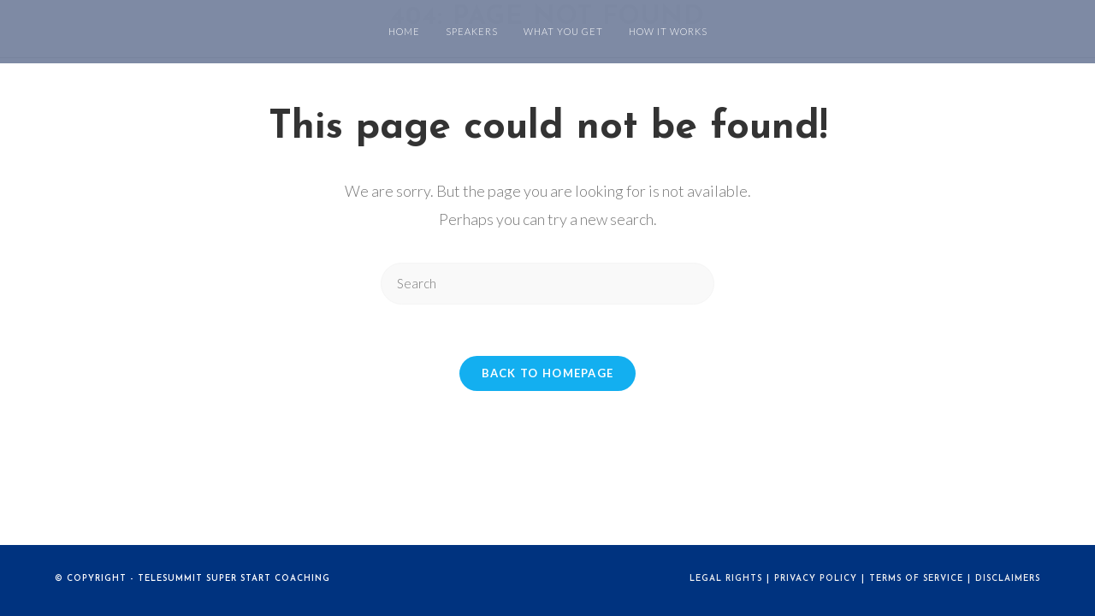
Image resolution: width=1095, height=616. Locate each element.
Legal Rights (726, 578)
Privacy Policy (815, 578)
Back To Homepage (548, 373)
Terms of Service (916, 578)
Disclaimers (1007, 578)
